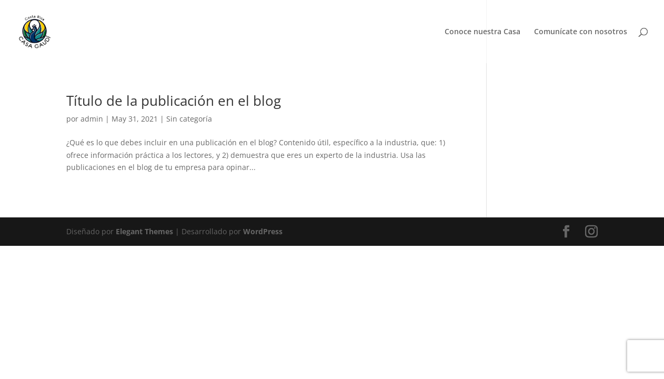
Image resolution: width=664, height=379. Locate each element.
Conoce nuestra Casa (482, 32)
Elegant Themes (144, 231)
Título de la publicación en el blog (173, 100)
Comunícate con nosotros (580, 32)
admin (92, 119)
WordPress (263, 231)
